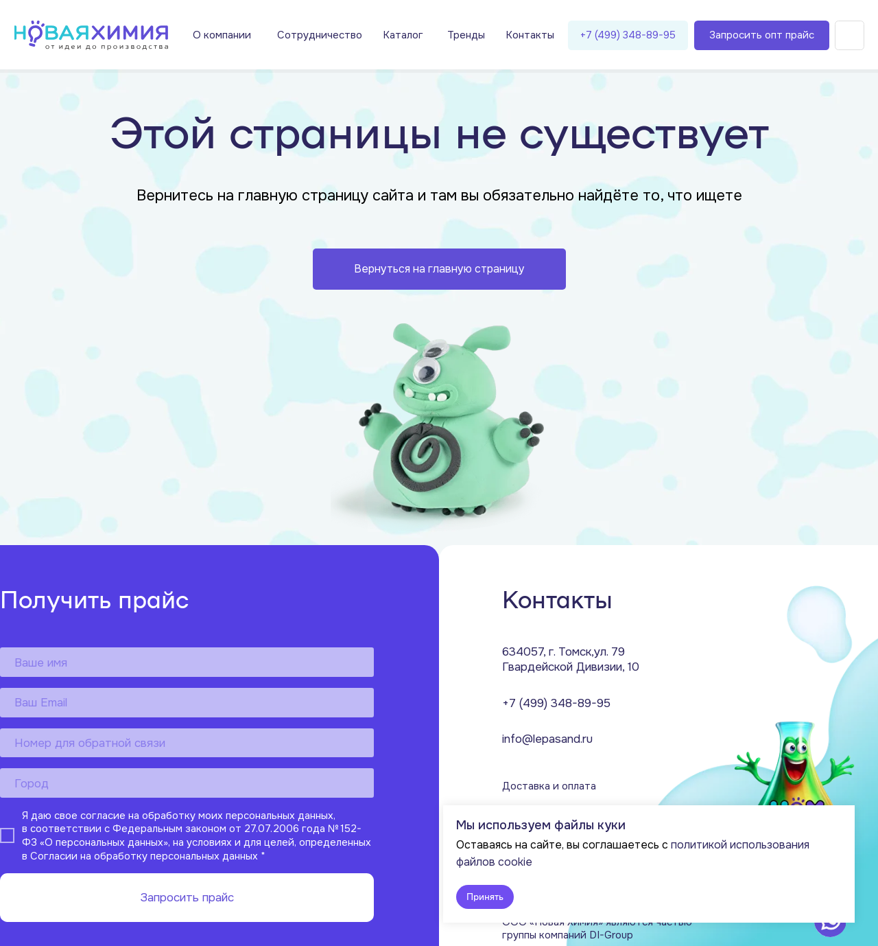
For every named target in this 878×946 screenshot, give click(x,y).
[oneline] (187, 783)
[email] (187, 702)
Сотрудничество (319, 35)
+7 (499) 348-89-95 (628, 35)
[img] (91, 35)
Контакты (530, 35)
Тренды (466, 35)
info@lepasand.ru (547, 738)
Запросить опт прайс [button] (761, 35)
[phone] (187, 743)
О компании (222, 35)
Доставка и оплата (549, 786)
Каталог (403, 35)
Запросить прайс (187, 897)
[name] (187, 662)
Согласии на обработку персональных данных (144, 855)
